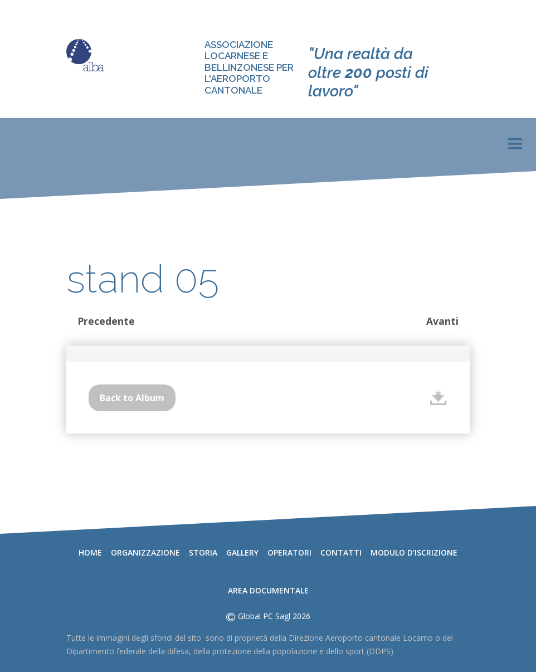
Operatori (289, 552)
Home (90, 552)
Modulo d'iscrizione (414, 552)
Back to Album (132, 398)
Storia (203, 552)
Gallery (242, 552)
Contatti (341, 552)
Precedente (106, 321)
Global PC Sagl (264, 616)
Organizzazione (145, 552)
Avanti (442, 321)
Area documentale (268, 590)
